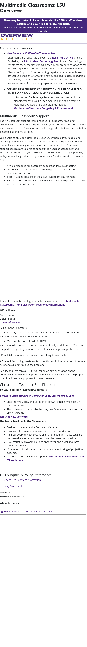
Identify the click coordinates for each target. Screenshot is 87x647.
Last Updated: (4, 496)
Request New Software (14, 416)
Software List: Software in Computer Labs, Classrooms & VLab (37, 395)
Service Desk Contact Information (22, 480)
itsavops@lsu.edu (10, 322)
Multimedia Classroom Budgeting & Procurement (43, 108)
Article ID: (3, 492)
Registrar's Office (62, 57)
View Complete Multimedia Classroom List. (32, 53)
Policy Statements (13, 486)
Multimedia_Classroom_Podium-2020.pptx (26, 511)
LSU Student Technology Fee (41, 61)
